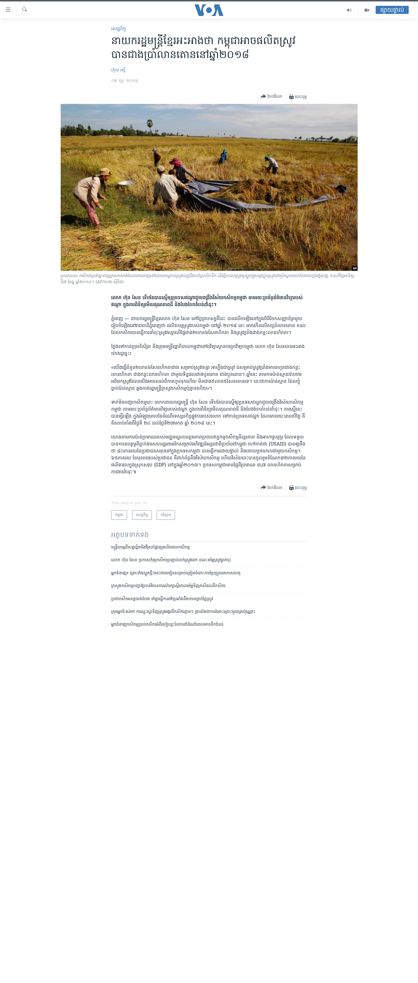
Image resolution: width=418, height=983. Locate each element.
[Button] (271, 97)
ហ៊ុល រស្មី (118, 70)
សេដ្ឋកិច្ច (118, 29)
